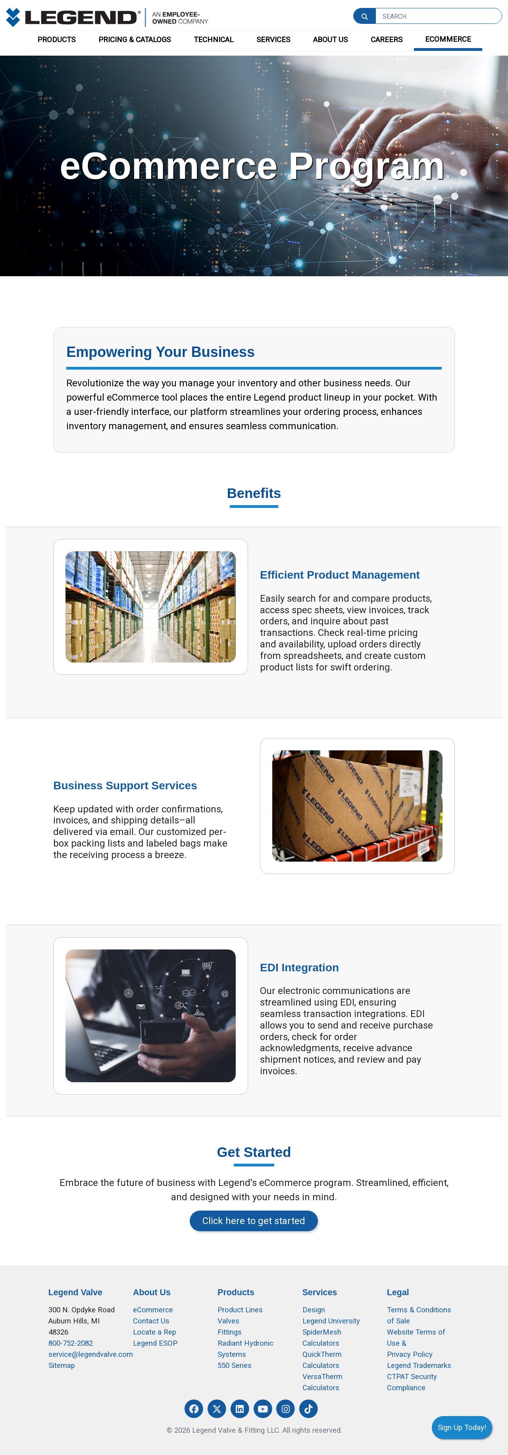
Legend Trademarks (419, 1365)
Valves (228, 1321)
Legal (398, 1292)
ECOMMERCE (448, 39)
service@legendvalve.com (90, 1354)
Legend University (331, 1321)
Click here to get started (253, 1220)
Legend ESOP (155, 1343)
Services (319, 1292)
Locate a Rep (154, 1332)
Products (235, 1292)
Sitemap (61, 1365)
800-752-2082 (70, 1343)
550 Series (234, 1365)
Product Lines (240, 1310)
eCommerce (153, 1310)
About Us (152, 1292)
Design (313, 1310)
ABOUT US (330, 39)
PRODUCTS (56, 39)
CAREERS (386, 39)
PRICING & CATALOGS (134, 39)
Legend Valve (75, 1292)
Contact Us (151, 1321)
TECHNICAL (213, 39)
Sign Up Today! (462, 1427)
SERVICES (273, 39)
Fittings (229, 1332)
